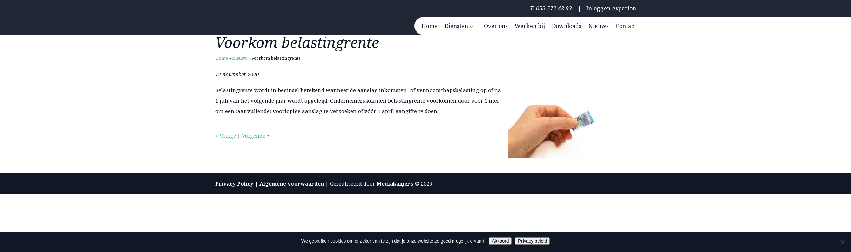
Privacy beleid (532, 241)
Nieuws (239, 58)
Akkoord (500, 241)
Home (221, 58)
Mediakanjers (395, 183)
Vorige (227, 135)
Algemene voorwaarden (291, 183)
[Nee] (842, 242)
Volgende (253, 135)
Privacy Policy (234, 183)
